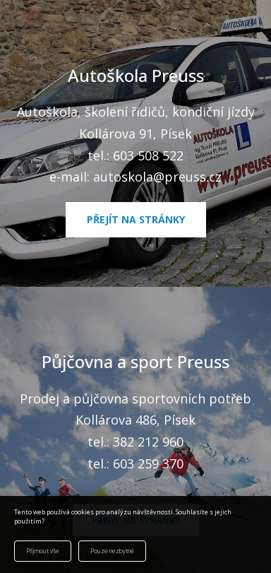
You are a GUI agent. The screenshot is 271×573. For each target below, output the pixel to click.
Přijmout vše (42, 551)
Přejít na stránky (136, 219)
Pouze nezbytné (112, 551)
